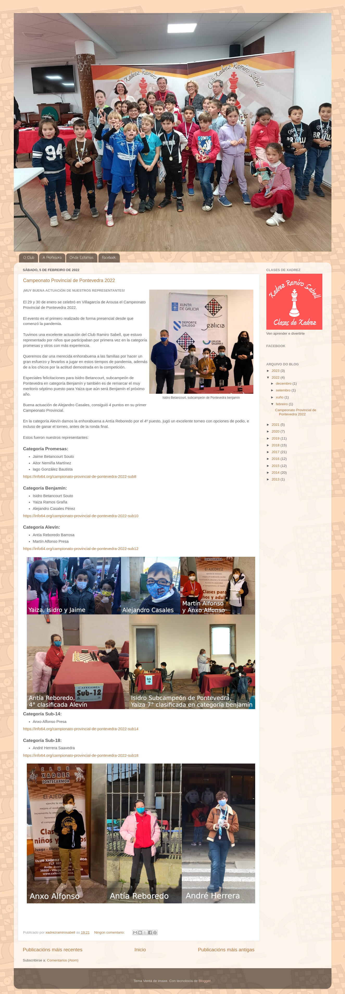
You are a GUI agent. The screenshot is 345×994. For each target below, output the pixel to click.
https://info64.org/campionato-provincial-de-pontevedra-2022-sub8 (79, 476)
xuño (280, 397)
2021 (276, 425)
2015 (276, 466)
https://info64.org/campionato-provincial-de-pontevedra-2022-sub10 (81, 516)
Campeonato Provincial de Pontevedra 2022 (69, 280)
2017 (276, 452)
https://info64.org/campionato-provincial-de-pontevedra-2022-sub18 (81, 755)
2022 (276, 377)
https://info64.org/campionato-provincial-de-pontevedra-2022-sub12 (81, 549)
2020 (276, 431)
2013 (276, 479)
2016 (276, 459)
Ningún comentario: (110, 932)
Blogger (205, 981)
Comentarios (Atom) (63, 960)
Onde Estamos (81, 258)
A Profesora (52, 258)
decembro (284, 383)
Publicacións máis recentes (53, 949)
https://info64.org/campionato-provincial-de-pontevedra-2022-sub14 (81, 729)
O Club (28, 258)
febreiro (282, 404)
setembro (284, 390)
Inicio (140, 949)
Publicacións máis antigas (226, 949)
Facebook (109, 258)
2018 (276, 445)
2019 (276, 438)
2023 (276, 371)
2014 (276, 472)
